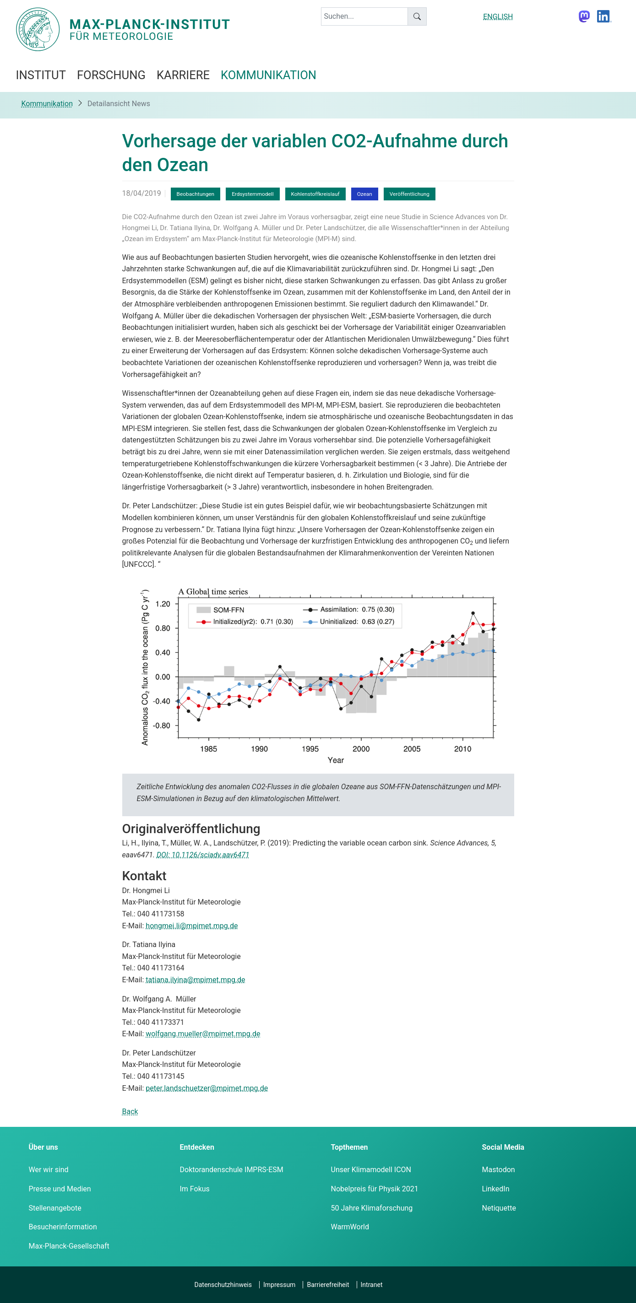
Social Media (503, 1147)
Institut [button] (41, 75)
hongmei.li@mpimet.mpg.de (192, 925)
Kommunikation (47, 103)
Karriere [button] (183, 75)
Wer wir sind (49, 1169)
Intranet (372, 1284)
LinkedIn (496, 1189)
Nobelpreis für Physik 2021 (375, 1189)
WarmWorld (350, 1226)
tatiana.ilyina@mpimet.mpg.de (195, 979)
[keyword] (364, 16)
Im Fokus (195, 1189)
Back (130, 1111)
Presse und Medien (60, 1189)
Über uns (43, 1147)
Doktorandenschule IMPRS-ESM (231, 1169)
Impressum (279, 1284)
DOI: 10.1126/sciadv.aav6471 (203, 855)
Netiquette (499, 1208)
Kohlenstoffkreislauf (315, 194)
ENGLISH (498, 16)
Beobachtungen (196, 194)
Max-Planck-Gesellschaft (69, 1246)
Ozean (364, 194)
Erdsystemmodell (252, 194)
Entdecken (197, 1147)
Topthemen (349, 1147)
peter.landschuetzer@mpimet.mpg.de (207, 1088)
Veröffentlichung (409, 194)
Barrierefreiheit (328, 1284)
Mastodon (498, 1169)
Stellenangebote (55, 1208)
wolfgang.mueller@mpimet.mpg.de (203, 1033)
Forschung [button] (111, 75)
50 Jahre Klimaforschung (372, 1208)
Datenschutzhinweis (223, 1284)
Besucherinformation (63, 1226)
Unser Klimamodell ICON (371, 1169)
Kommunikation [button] (268, 75)
